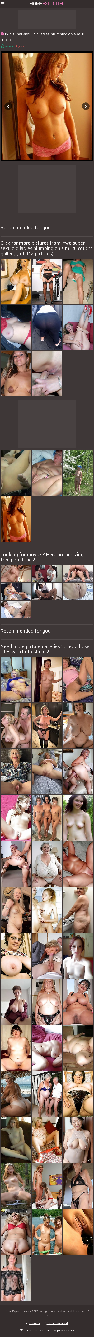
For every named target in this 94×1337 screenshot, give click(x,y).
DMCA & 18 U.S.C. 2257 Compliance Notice (47, 1330)
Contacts (33, 1323)
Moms (47, 3)
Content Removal (56, 1323)
